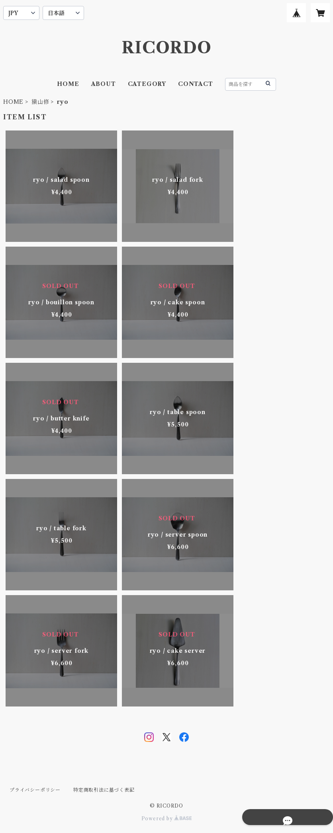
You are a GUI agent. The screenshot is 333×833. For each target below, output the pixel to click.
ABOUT (103, 84)
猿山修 (40, 101)
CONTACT (195, 84)
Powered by (166, 818)
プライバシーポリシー (35, 790)
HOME (68, 84)
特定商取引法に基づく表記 (104, 790)
